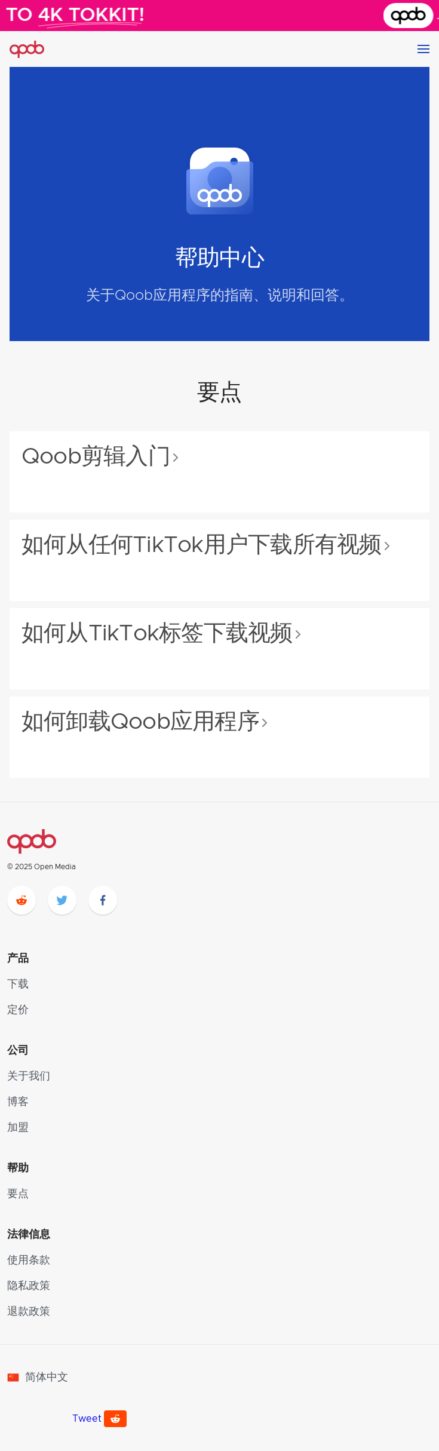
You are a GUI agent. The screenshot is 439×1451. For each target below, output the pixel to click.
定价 (18, 1010)
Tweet (87, 1419)
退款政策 (28, 1311)
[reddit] (21, 900)
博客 (18, 1102)
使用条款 (28, 1260)
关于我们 (28, 1076)
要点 (18, 1194)
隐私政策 (28, 1286)
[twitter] (62, 900)
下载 (18, 984)
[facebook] (102, 900)
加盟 (18, 1127)
